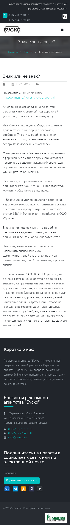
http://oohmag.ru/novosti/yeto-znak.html (29, 97)
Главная (13, 52)
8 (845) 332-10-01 (19, 15)
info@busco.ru (17, 437)
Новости (28, 52)
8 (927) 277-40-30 (19, 20)
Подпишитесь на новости (21, 480)
